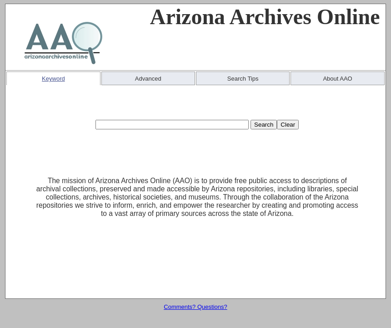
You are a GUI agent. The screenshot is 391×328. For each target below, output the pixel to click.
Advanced (148, 78)
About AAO (337, 78)
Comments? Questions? (195, 306)
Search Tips (243, 78)
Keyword (53, 78)
